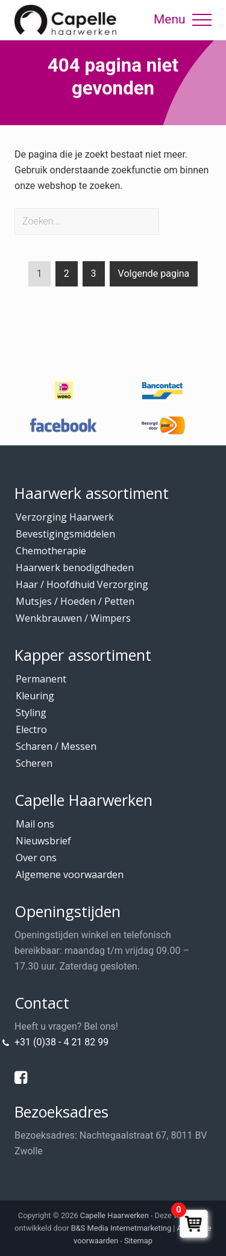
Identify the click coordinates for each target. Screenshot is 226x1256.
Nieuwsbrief (43, 840)
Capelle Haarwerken (114, 1215)
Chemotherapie (51, 550)
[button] (202, 20)
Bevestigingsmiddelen (65, 533)
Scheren (34, 763)
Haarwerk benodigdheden (75, 567)
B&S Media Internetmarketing (121, 1228)
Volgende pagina (154, 273)
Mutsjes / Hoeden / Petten (75, 601)
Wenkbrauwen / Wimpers (73, 618)
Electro (31, 729)
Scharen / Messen (56, 746)
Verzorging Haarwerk (65, 517)
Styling (31, 712)
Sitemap (138, 1240)
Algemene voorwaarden (70, 874)
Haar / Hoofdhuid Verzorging (82, 584)
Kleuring (35, 695)
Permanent (41, 678)
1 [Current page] (39, 275)
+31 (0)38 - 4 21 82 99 (61, 1042)
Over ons (36, 857)
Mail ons (35, 824)
